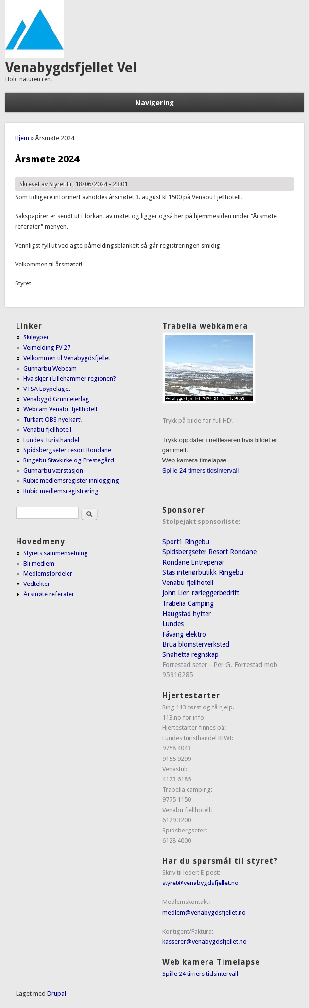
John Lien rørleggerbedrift (200, 593)
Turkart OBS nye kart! (52, 419)
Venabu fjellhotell (47, 429)
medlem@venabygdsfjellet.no (204, 912)
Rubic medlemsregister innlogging (71, 480)
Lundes (173, 624)
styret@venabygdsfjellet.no (200, 882)
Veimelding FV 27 (46, 347)
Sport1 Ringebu (185, 542)
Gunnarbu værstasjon (53, 470)
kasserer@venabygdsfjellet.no (204, 941)
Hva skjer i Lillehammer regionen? (69, 378)
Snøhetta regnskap (190, 654)
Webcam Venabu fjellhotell (60, 409)
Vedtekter (36, 583)
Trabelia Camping (188, 603)
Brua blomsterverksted (195, 644)
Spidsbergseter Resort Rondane (209, 552)
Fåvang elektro (184, 634)
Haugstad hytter (186, 614)
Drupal (56, 993)
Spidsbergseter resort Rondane (67, 450)
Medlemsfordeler (47, 573)
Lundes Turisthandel (51, 439)
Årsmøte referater (48, 594)
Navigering (154, 102)
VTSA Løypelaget (46, 388)
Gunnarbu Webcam (50, 368)
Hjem (22, 137)
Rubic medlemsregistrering (61, 491)
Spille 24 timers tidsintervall (200, 470)
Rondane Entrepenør (193, 562)
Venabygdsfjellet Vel (71, 68)
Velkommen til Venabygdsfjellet (66, 358)
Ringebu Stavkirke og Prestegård (68, 460)
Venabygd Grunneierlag (56, 399)
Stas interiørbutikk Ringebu (202, 572)
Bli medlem (38, 563)
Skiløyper (36, 337)
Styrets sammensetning (55, 553)
